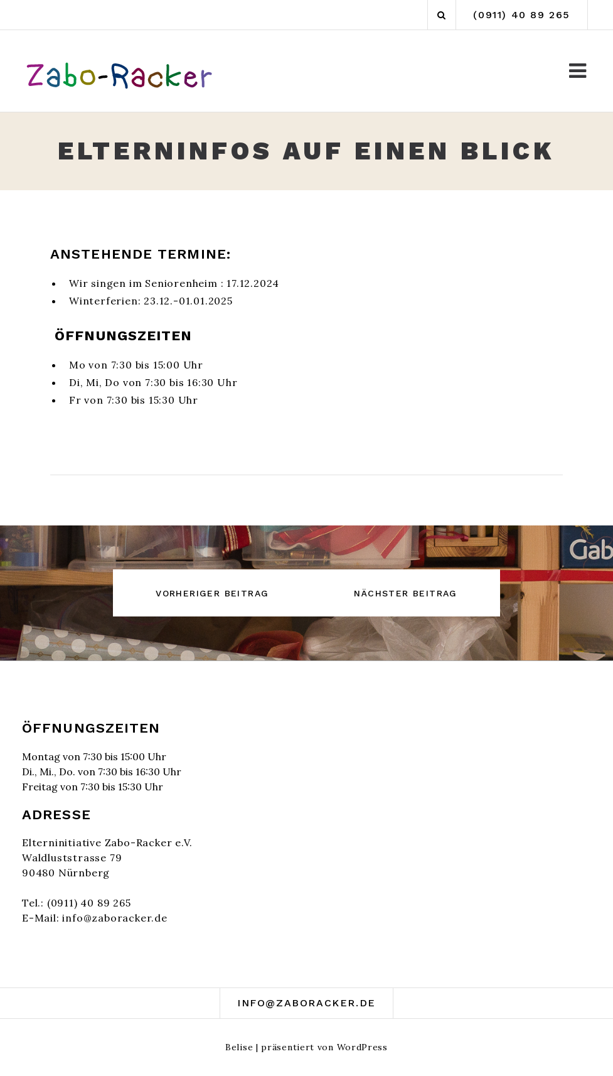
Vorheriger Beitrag (212, 593)
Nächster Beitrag (405, 593)
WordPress (362, 1047)
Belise (239, 1047)
